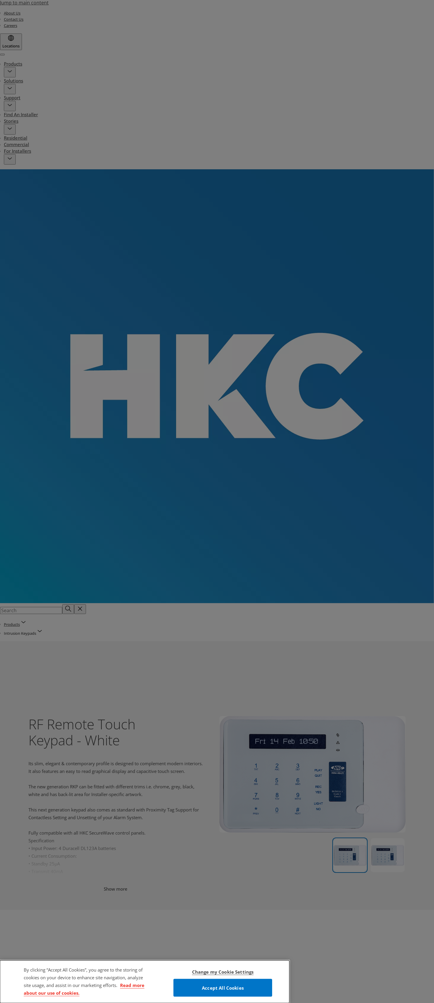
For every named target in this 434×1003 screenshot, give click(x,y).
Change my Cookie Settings (223, 972)
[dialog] (144, 981)
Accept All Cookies (223, 988)
